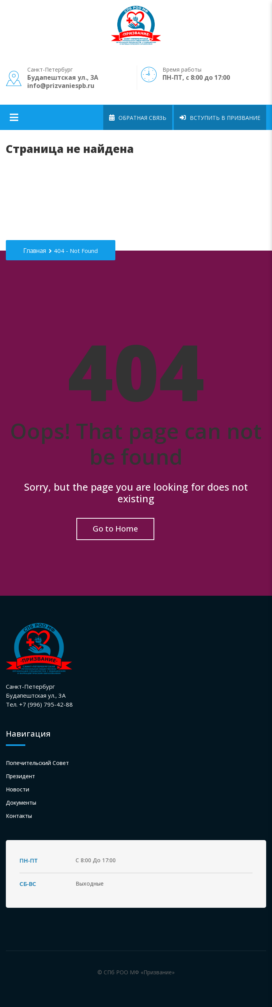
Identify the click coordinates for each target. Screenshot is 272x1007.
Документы (21, 802)
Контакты (19, 815)
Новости (17, 789)
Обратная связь (137, 117)
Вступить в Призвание (220, 117)
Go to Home (115, 528)
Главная (34, 250)
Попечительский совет (37, 763)
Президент (20, 776)
